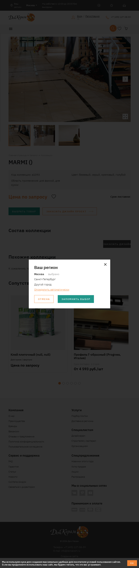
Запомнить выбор (76, 299)
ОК (132, 563)
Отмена (44, 299)
